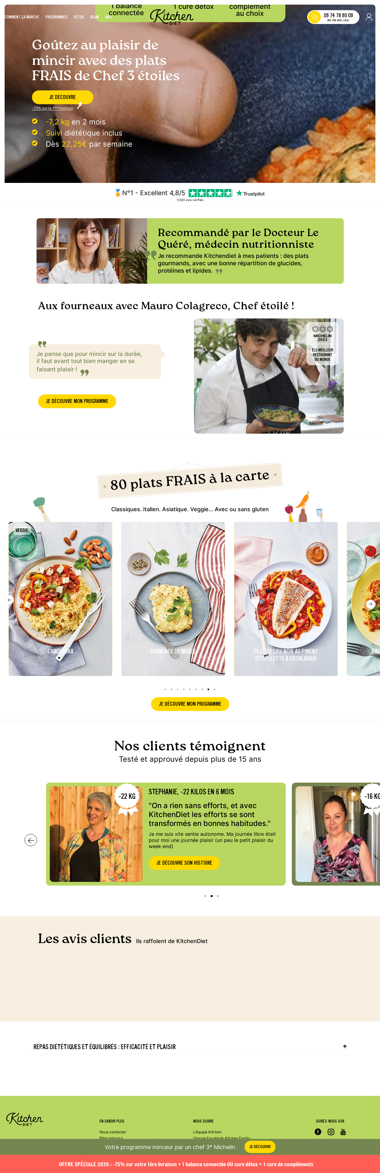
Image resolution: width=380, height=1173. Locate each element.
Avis (108, 17)
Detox (79, 17)
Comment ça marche (22, 17)
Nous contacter (113, 1132)
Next (370, 586)
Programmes (56, 17)
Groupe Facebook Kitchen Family (221, 1138)
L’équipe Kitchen (207, 1132)
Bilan (94, 17)
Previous (9, 581)
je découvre (62, 97)
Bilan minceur (111, 1138)
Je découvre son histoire (184, 845)
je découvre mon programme (77, 404)
